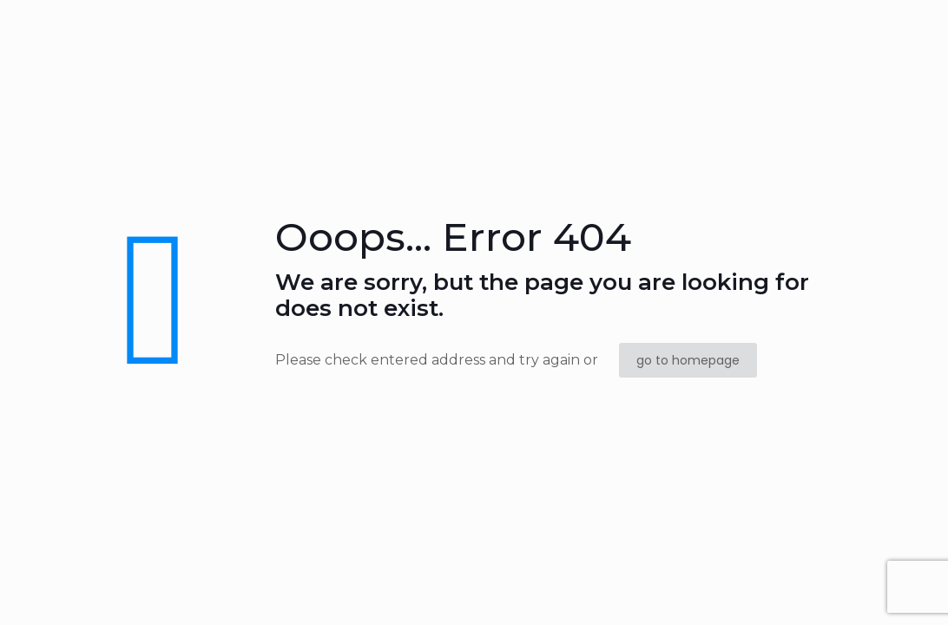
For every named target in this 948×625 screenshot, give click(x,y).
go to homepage (688, 360)
